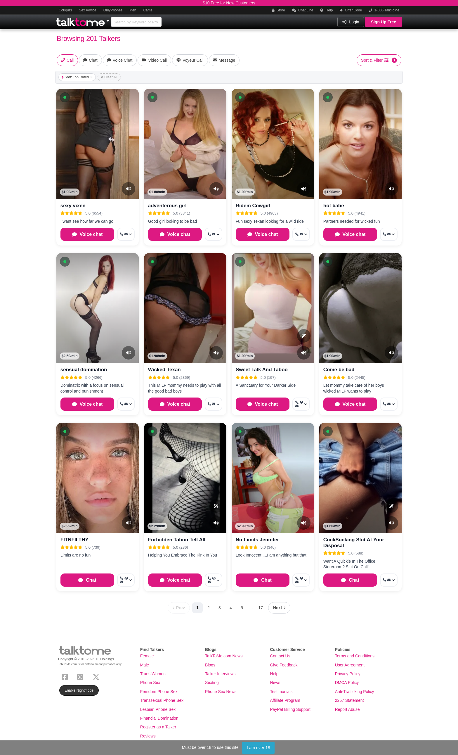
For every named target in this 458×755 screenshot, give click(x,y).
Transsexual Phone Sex (161, 700)
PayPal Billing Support (290, 709)
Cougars (65, 10)
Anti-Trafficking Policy (354, 691)
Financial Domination (159, 718)
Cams (147, 10)
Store (278, 10)
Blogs (210, 665)
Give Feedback (283, 665)
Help (326, 10)
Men (132, 10)
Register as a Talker (158, 727)
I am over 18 (258, 747)
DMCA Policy (347, 682)
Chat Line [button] (302, 10)
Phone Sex (150, 682)
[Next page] (279, 608)
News (275, 682)
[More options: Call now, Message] (126, 234)
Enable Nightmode (79, 690)
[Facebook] (66, 676)
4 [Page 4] (231, 607)
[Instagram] (81, 676)
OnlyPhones (112, 10)
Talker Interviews (220, 673)
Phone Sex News (220, 691)
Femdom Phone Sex (159, 691)
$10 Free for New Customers (229, 3)
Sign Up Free (383, 22)
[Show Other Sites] (109, 19)
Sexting (212, 682)
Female (147, 656)
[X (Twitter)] (97, 676)
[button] (65, 97)
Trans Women (153, 673)
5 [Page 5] (242, 607)
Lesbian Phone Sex (158, 709)
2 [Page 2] (208, 607)
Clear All (109, 77)
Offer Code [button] (351, 10)
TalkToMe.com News (223, 656)
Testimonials (281, 691)
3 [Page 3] (219, 607)
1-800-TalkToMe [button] (384, 10)
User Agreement (350, 665)
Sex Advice (87, 10)
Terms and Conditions (354, 656)
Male (144, 665)
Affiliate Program (285, 700)
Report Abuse (347, 709)
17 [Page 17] (260, 607)
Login (350, 22)
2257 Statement (349, 700)
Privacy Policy (347, 673)
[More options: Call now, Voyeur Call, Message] (301, 404)
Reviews (148, 736)
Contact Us (280, 656)
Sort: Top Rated (77, 77)
